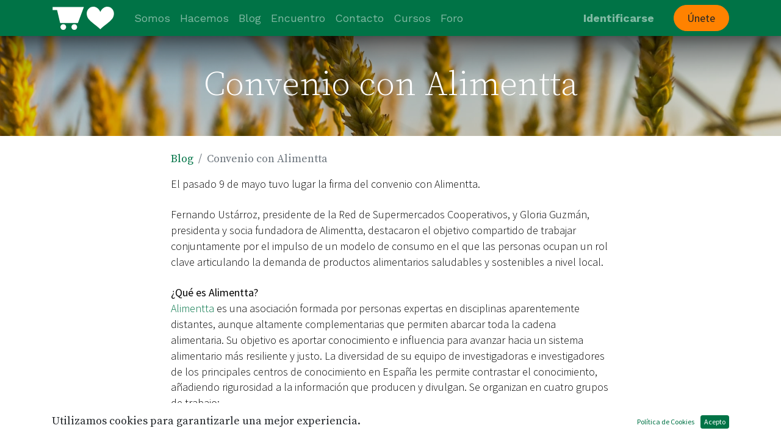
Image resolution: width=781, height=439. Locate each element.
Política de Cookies (665, 421)
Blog (182, 159)
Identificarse (618, 18)
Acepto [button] (714, 421)
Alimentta (192, 308)
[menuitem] (152, 18)
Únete (701, 18)
